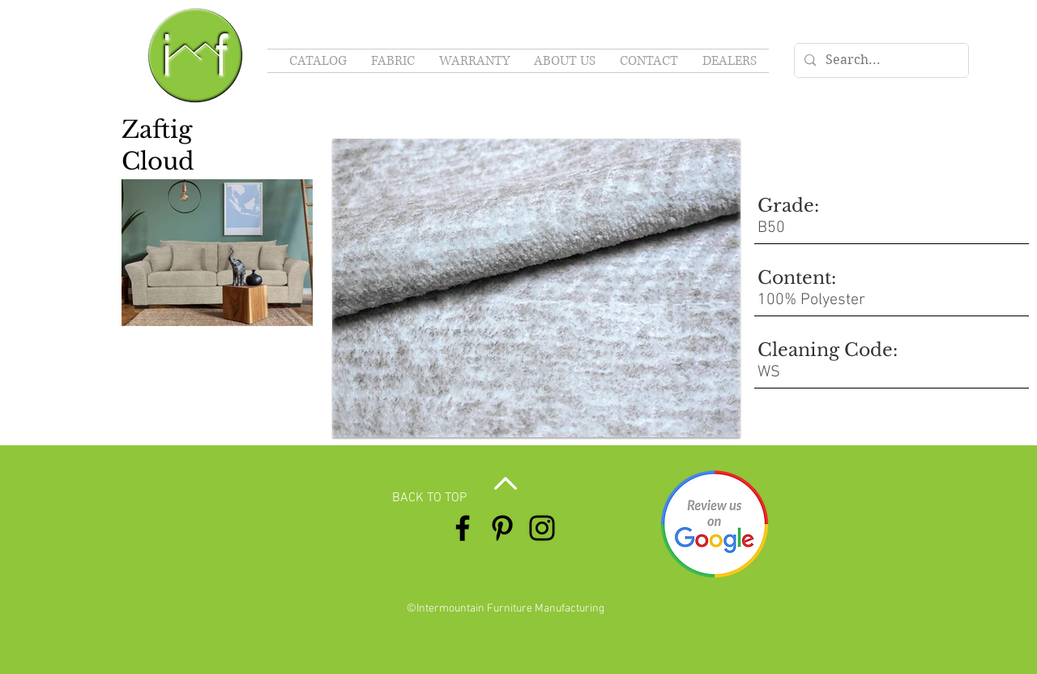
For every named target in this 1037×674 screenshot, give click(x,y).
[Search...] (880, 60)
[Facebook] (463, 528)
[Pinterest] (502, 528)
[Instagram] (542, 528)
